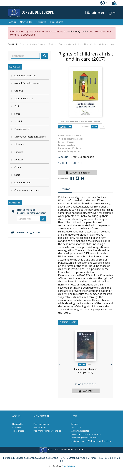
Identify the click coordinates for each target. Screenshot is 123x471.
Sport (17, 174)
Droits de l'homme (23, 98)
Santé (17, 113)
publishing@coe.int (77, 31)
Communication (22, 182)
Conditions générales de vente (84, 437)
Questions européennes (26, 190)
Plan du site (75, 427)
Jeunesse (18, 159)
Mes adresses (39, 427)
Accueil (12, 21)
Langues (18, 151)
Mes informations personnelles (47, 431)
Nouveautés (26, 21)
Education (19, 144)
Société (18, 121)
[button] (111, 364)
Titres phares (56, 21)
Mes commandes (41, 424)
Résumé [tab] (65, 189)
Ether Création (68, 466)
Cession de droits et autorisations (85, 434)
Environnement (22, 129)
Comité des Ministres (25, 75)
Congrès (18, 90)
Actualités (41, 21)
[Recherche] (25, 56)
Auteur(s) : (64, 156)
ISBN (60, 135)
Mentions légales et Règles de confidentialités (90, 441)
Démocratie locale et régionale (30, 136)
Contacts (74, 424)
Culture (18, 167)
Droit (17, 106)
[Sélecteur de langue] (89, 3)
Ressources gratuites (79, 431)
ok (43, 218)
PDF (102, 127)
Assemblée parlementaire (27, 83)
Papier (94, 127)
